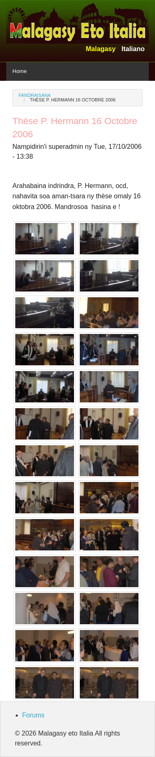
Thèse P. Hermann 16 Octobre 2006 (72, 99)
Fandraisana (35, 95)
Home (19, 71)
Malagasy (100, 48)
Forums (33, 715)
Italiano (133, 48)
